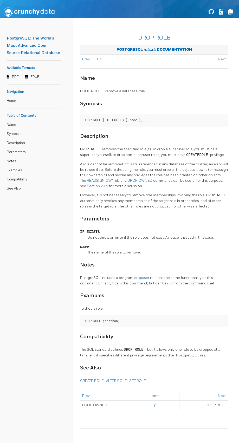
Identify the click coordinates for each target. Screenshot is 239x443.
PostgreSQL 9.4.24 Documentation (154, 49)
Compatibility (17, 179)
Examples (14, 170)
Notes (11, 161)
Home (11, 101)
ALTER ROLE (117, 380)
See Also (14, 188)
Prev (86, 59)
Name (11, 125)
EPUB (35, 77)
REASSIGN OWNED (103, 180)
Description (16, 143)
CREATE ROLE (92, 380)
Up (99, 59)
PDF (15, 77)
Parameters (16, 152)
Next (222, 59)
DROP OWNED (140, 180)
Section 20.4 (98, 186)
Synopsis (14, 134)
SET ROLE (137, 380)
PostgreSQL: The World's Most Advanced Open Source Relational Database (33, 45)
